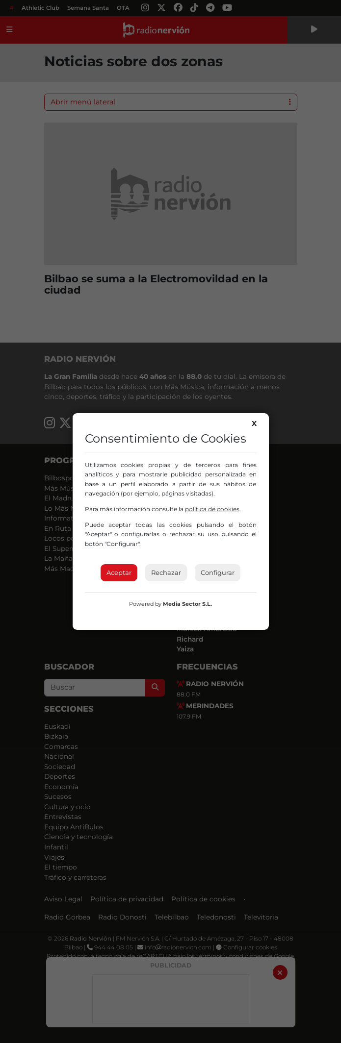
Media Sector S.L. (187, 603)
